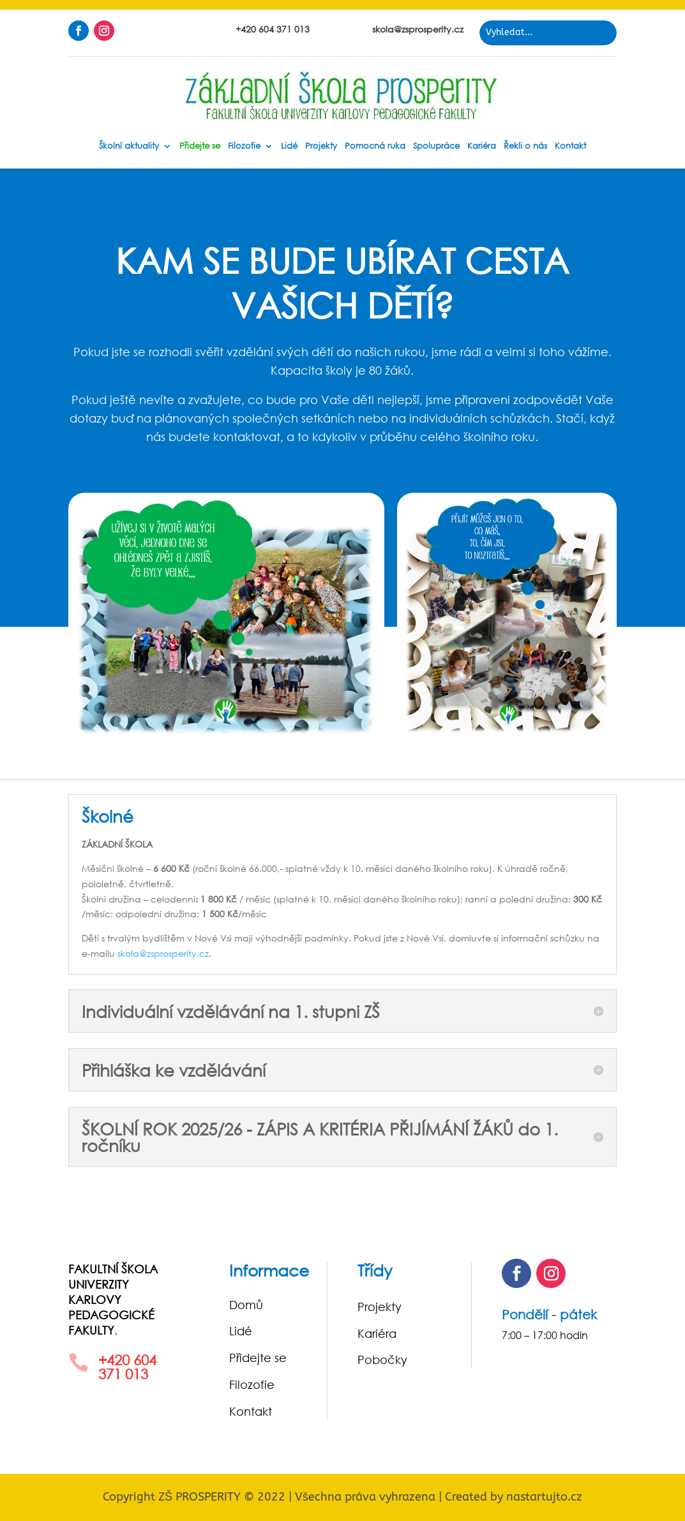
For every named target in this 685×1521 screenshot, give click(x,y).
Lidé (289, 146)
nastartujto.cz (544, 1497)
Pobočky (382, 1359)
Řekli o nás (525, 146)
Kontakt (570, 146)
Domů (246, 1305)
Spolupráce (436, 146)
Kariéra (481, 146)
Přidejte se (199, 146)
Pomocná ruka (375, 146)
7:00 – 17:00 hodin (545, 1335)
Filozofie (244, 146)
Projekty (321, 146)
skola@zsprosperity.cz (163, 953)
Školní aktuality (129, 146)
